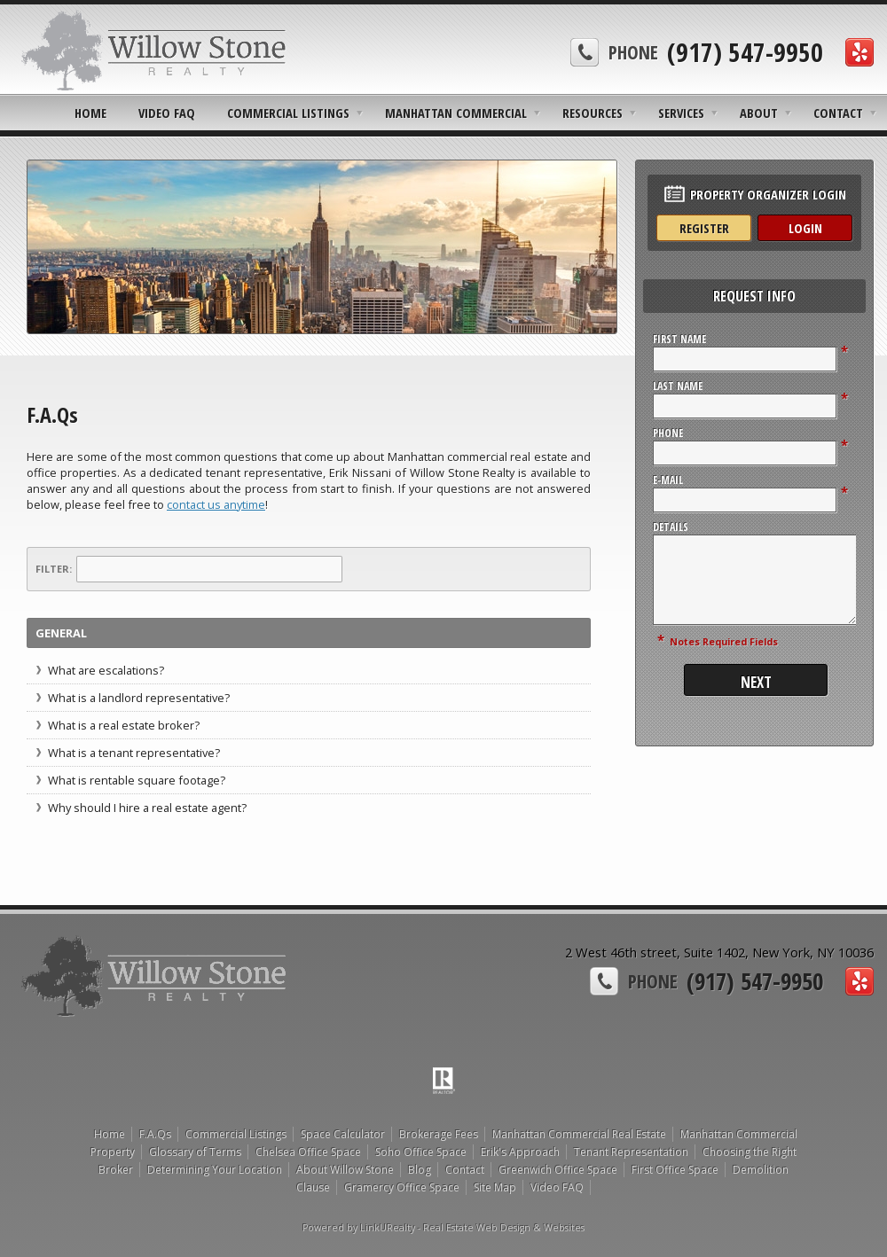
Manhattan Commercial (456, 112)
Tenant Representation (631, 1151)
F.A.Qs (155, 1134)
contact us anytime (216, 504)
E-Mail (668, 480)
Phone (668, 433)
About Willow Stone (345, 1169)
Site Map (495, 1187)
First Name (679, 339)
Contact (838, 112)
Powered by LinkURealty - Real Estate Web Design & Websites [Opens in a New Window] (443, 1228)
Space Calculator (343, 1134)
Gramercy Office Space (401, 1187)
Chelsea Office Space (308, 1151)
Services (681, 112)
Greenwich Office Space (557, 1169)
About (759, 112)
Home (90, 112)
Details (670, 527)
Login (805, 228)
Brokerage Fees (438, 1134)
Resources (592, 112)
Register (704, 228)
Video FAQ (166, 112)
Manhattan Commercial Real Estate (579, 1134)
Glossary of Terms (195, 1151)
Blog (419, 1169)
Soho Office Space (421, 1151)
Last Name (678, 386)
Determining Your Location (214, 1169)
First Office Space (675, 1169)
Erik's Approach (520, 1151)
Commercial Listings (288, 112)
